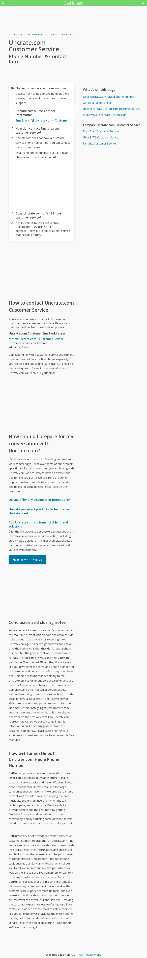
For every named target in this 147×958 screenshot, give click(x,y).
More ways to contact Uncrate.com (104, 115)
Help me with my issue (27, 559)
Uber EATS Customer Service (101, 137)
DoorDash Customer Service (101, 131)
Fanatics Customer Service (99, 143)
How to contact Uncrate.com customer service (111, 109)
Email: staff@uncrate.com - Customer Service (43, 120)
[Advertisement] (41, 184)
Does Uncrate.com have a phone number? (109, 97)
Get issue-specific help (97, 103)
